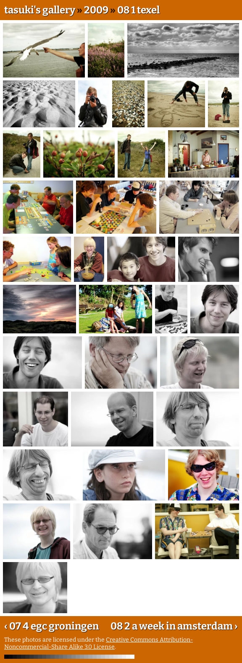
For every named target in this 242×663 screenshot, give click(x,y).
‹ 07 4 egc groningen (51, 626)
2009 (96, 10)
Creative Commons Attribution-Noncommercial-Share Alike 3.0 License (98, 643)
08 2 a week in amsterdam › (174, 626)
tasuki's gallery (39, 10)
